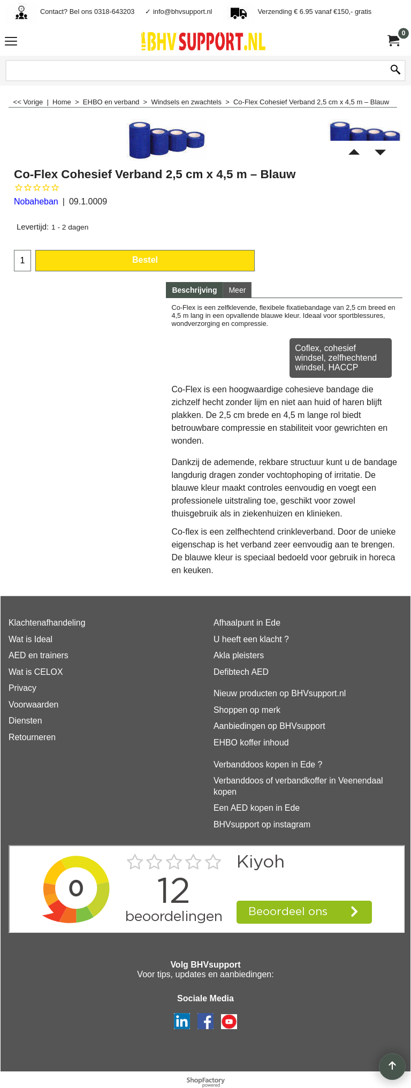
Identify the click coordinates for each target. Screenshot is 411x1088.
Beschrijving (194, 290)
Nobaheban (36, 201)
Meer (237, 290)
